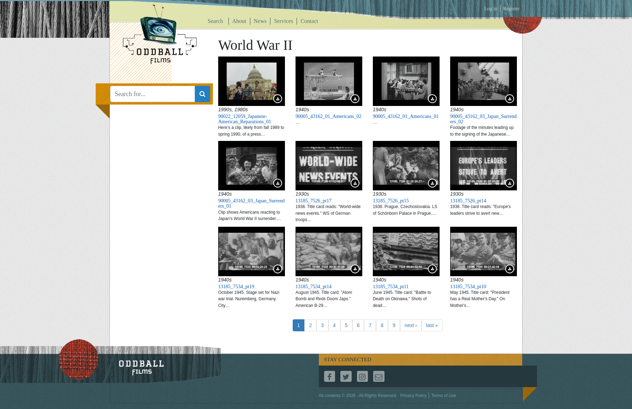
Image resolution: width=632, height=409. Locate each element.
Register (511, 8)
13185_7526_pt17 (314, 200)
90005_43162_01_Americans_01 (406, 116)
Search (215, 21)
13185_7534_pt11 (391, 286)
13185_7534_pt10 (468, 286)
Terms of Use (443, 395)
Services (283, 21)
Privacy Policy (413, 395)
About (239, 21)
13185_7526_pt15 (391, 200)
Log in (490, 8)
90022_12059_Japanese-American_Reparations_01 (244, 119)
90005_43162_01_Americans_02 (329, 116)
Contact (309, 21)
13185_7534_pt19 (236, 286)
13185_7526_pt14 (468, 200)
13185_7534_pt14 (314, 286)
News (260, 21)
